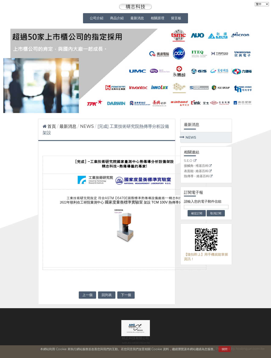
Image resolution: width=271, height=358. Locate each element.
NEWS (190, 137)
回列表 (107, 295)
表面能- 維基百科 (196, 171)
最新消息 (68, 126)
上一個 (87, 295)
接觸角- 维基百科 (196, 166)
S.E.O (188, 161)
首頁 (51, 126)
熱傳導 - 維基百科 (196, 176)
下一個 (126, 295)
